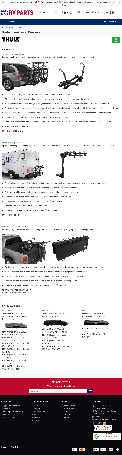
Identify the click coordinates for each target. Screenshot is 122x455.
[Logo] (17, 12)
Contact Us (99, 417)
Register (37, 409)
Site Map (37, 417)
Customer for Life (111, 22)
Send (90, 391)
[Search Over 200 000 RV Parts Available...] (50, 12)
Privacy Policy (8, 414)
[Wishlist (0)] (98, 12)
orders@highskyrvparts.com (105, 419)
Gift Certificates (70, 409)
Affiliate (67, 412)
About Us (6, 409)
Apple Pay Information (11, 406)
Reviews (67, 417)
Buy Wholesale (39, 412)
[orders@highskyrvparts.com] (17, 2)
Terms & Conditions (10, 417)
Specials (67, 414)
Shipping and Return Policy (13, 412)
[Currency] (116, 2)
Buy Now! (116, 40)
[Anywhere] (42, 12)
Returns (36, 414)
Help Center (38, 420)
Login (36, 406)
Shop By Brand (69, 406)
